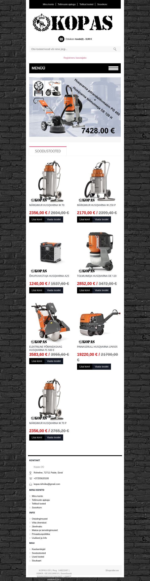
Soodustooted (48, 151)
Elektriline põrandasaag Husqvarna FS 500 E (45, 348)
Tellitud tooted (86, 4)
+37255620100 (41, 478)
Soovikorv (102, 4)
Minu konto (48, 4)
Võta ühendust (39, 522)
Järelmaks (37, 526)
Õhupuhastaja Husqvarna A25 (49, 276)
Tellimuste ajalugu (67, 4)
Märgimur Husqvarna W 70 (46, 205)
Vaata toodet (54, 219)
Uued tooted (38, 556)
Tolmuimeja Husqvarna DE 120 (96, 276)
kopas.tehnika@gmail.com (47, 484)
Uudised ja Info (39, 538)
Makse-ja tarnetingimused (45, 530)
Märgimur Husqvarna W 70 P (47, 423)
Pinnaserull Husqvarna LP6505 (97, 346)
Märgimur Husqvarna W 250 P (96, 205)
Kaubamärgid (38, 549)
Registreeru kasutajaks (75, 58)
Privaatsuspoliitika (41, 534)
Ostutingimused (39, 519)
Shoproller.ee (112, 570)
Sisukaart (36, 560)
